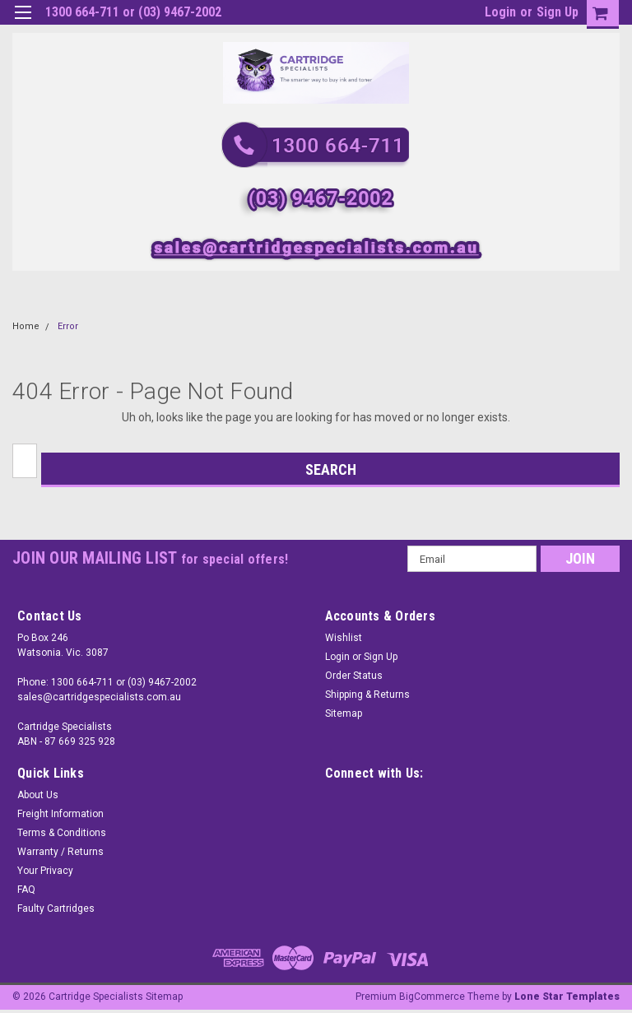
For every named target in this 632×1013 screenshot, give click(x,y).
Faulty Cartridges (56, 908)
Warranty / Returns (60, 851)
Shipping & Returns (367, 694)
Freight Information (60, 814)
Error (68, 326)
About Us (37, 795)
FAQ (26, 889)
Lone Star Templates (567, 996)
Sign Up (558, 12)
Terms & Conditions (61, 833)
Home (26, 326)
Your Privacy (45, 870)
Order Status (354, 675)
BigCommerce (432, 996)
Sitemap (343, 713)
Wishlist (343, 638)
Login (500, 12)
